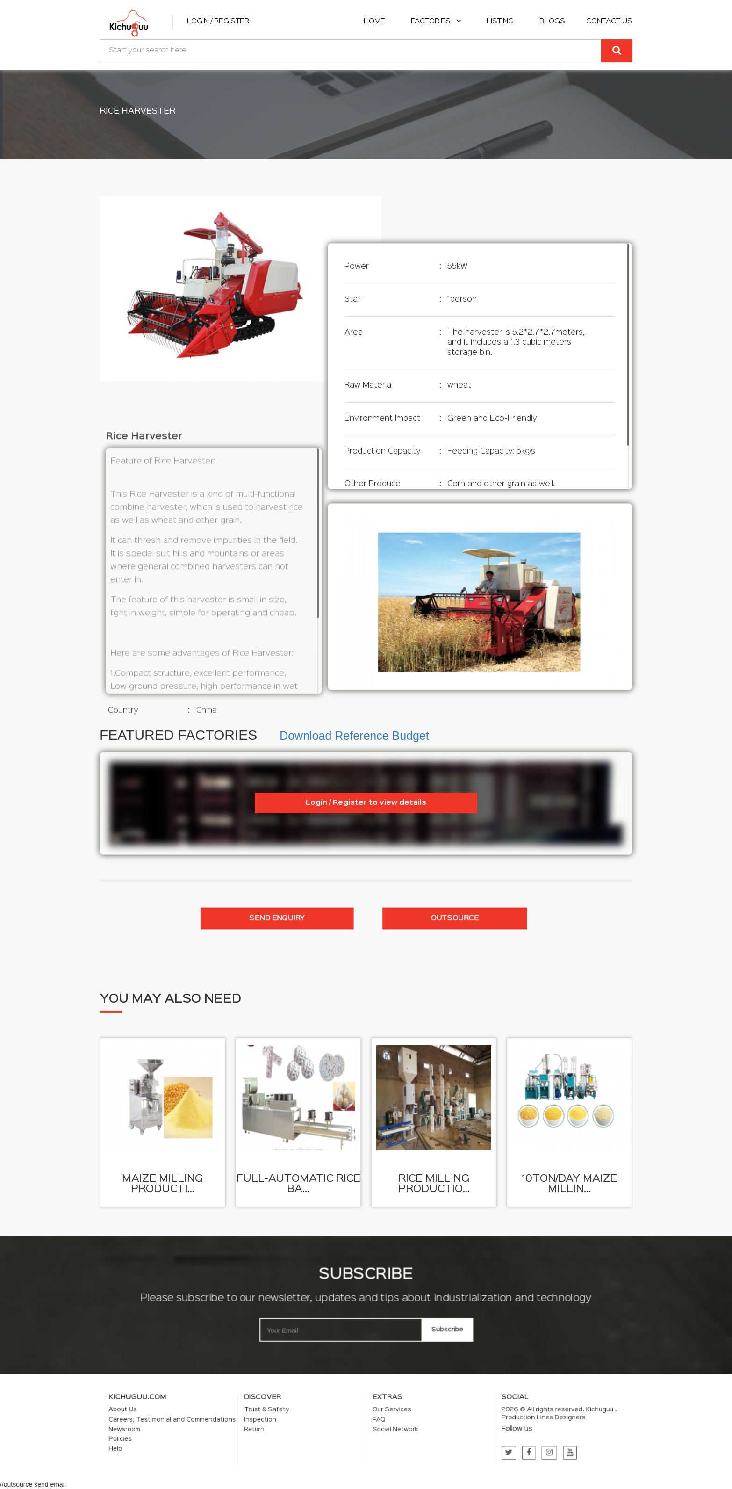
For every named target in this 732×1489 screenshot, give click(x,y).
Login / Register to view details (366, 803)
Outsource (455, 918)
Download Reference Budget (354, 735)
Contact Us (609, 21)
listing (500, 21)
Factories (436, 21)
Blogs (552, 21)
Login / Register (218, 21)
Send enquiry (277, 918)
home (374, 21)
